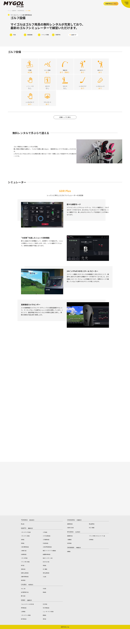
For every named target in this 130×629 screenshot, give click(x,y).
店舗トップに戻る (65, 119)
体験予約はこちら (111, 4)
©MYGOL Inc (65, 627)
